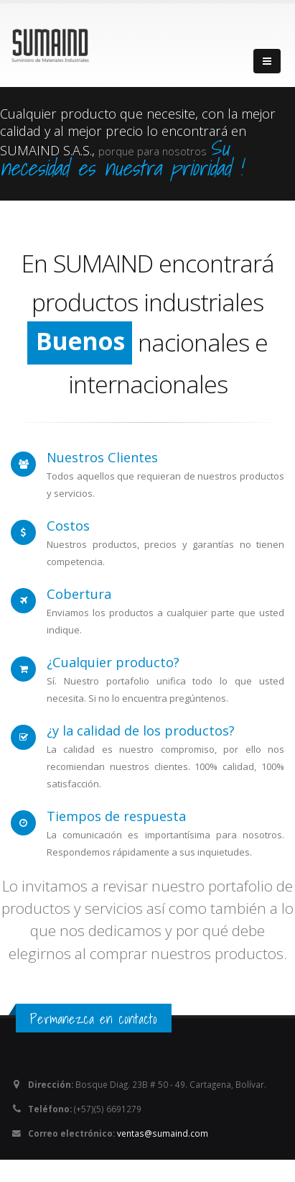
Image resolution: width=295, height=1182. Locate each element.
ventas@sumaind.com (162, 1133)
